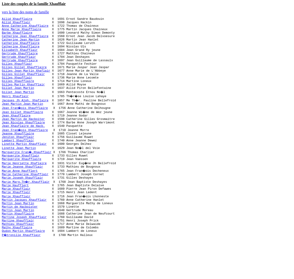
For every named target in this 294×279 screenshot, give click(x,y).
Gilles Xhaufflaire (18, 94)
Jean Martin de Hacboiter (23, 135)
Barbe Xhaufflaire (17, 36)
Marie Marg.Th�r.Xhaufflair (26, 206)
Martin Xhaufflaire (18, 243)
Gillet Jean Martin (18, 102)
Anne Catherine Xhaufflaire (25, 28)
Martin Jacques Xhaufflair (24, 226)
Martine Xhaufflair (18, 251)
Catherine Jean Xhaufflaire (25, 40)
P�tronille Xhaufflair (21, 268)
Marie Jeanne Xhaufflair (22, 189)
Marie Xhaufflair (16, 214)
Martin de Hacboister (20, 235)
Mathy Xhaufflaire (17, 260)
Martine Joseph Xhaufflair (24, 247)
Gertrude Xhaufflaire (20, 61)
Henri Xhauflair (15, 110)
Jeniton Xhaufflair (18, 156)
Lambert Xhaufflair (18, 160)
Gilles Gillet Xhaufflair (23, 86)
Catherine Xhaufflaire (21, 48)
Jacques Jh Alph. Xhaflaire (25, 115)
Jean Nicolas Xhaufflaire (23, 139)
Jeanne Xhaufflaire (18, 152)
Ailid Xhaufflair (16, 23)
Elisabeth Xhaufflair (20, 57)
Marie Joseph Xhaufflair (22, 202)
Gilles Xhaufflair (17, 73)
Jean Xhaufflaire (16, 131)
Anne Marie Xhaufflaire (21, 32)
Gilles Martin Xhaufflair (23, 98)
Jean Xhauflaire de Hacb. (23, 144)
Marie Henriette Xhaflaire (24, 185)
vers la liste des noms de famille (25, 12)
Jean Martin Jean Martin (22, 119)
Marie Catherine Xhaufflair (25, 197)
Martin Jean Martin (18, 231)
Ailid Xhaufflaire (17, 19)
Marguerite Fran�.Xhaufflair (27, 173)
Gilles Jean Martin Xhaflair (26, 81)
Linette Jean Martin (19, 168)
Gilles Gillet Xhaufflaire (24, 77)
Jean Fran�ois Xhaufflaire (25, 123)
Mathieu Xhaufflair (18, 255)
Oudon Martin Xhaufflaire (23, 264)
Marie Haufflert (15, 210)
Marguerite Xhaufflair (21, 177)
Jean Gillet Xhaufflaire (22, 127)
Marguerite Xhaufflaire (21, 181)
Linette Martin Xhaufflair (24, 164)
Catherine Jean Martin (21, 44)
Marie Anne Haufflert (20, 193)
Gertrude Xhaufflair (19, 65)
